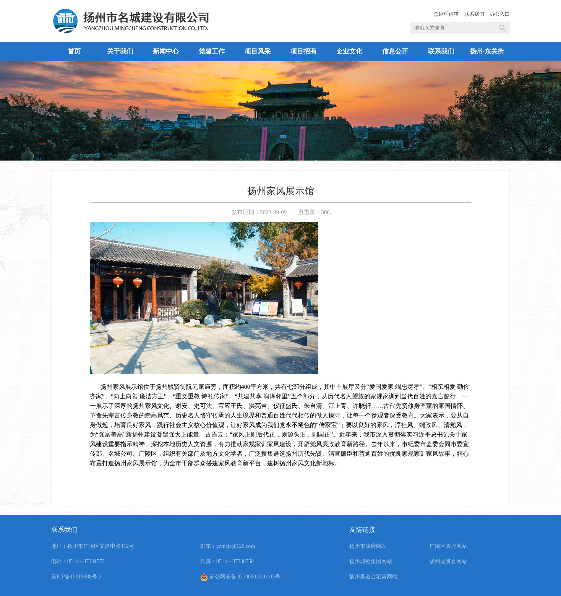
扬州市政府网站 (368, 546)
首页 (74, 51)
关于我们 (120, 51)
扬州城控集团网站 (370, 561)
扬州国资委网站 (448, 561)
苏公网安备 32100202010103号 (240, 577)
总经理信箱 (446, 14)
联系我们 (474, 14)
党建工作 (212, 51)
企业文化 (349, 51)
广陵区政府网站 (448, 546)
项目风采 (258, 51)
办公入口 (500, 14)
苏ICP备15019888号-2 (76, 577)
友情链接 (362, 529)
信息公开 (395, 51)
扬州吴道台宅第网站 (373, 577)
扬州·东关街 (487, 51)
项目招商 (303, 51)
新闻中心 (166, 51)
